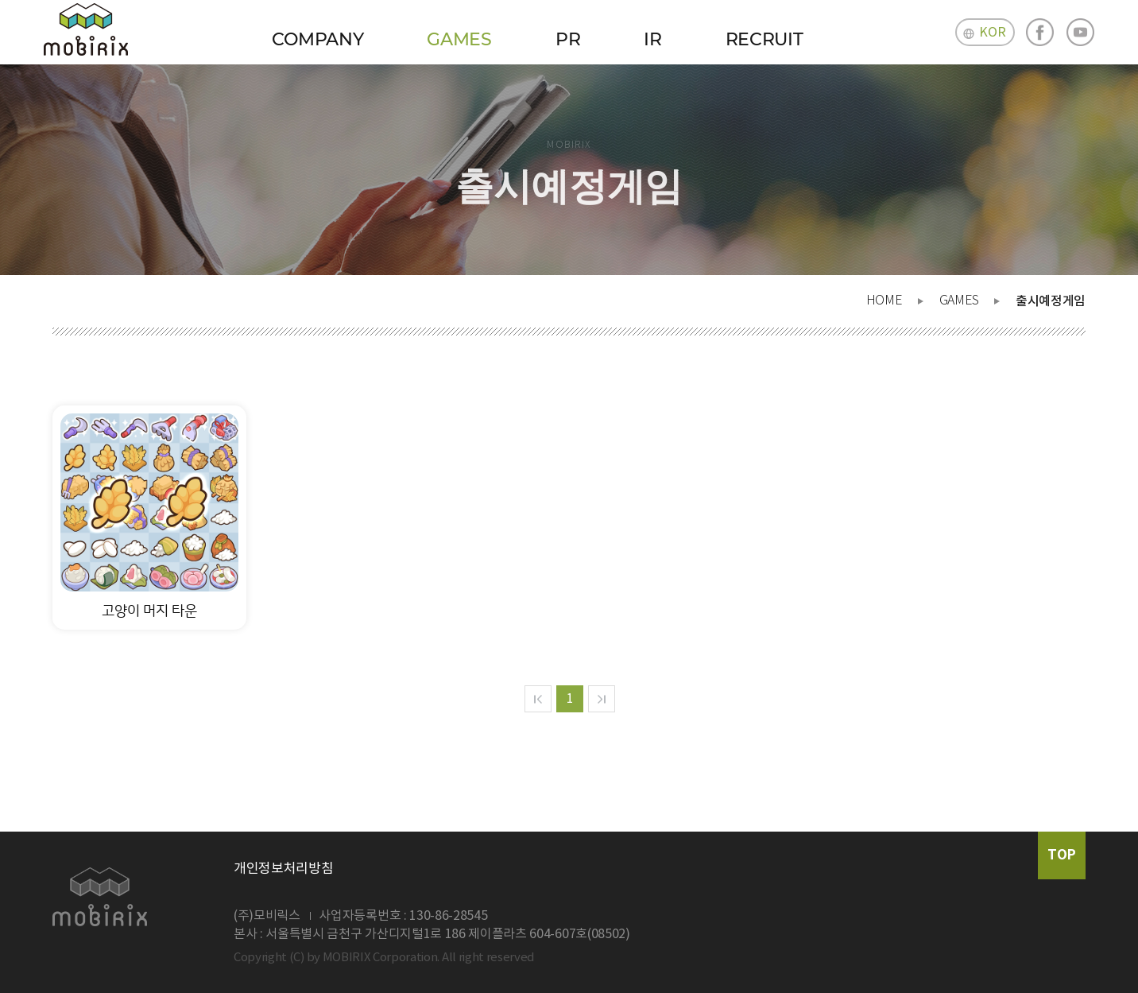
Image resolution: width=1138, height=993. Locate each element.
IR (652, 39)
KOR (992, 32)
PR (567, 39)
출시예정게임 (1051, 301)
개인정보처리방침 (283, 869)
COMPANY (318, 39)
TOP (1061, 855)
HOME (884, 301)
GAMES (459, 39)
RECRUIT (764, 39)
